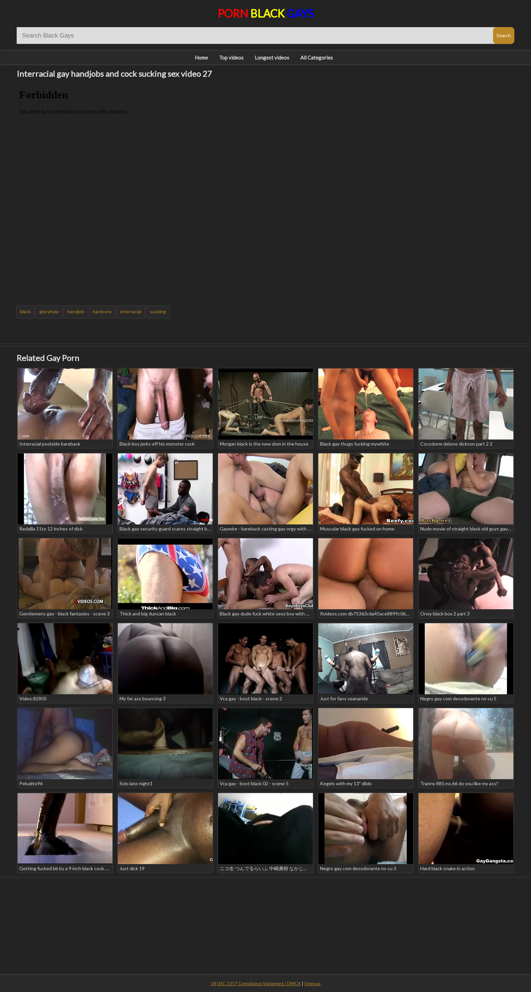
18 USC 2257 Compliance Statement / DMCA (256, 983)
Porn (266, 13)
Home (201, 57)
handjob (75, 311)
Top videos (231, 57)
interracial (130, 311)
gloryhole (49, 311)
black (25, 311)
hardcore (102, 311)
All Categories (316, 57)
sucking (158, 311)
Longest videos (272, 57)
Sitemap (312, 983)
